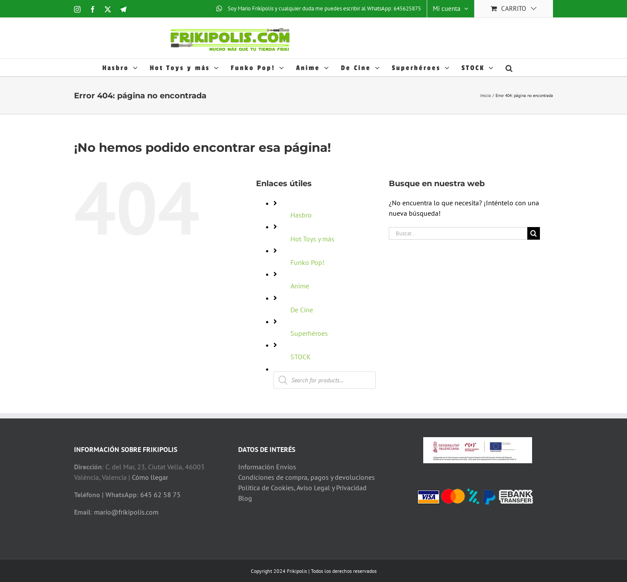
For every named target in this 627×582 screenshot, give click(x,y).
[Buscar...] (458, 233)
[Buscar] (533, 233)
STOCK (300, 356)
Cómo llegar (150, 477)
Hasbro (301, 215)
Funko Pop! (307, 262)
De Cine (301, 309)
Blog (245, 498)
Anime (299, 285)
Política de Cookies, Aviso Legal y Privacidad (302, 487)
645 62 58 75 (160, 494)
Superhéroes (309, 333)
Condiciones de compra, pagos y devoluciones (306, 477)
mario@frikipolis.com (126, 512)
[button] (510, 67)
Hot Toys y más (312, 238)
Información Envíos (267, 466)
